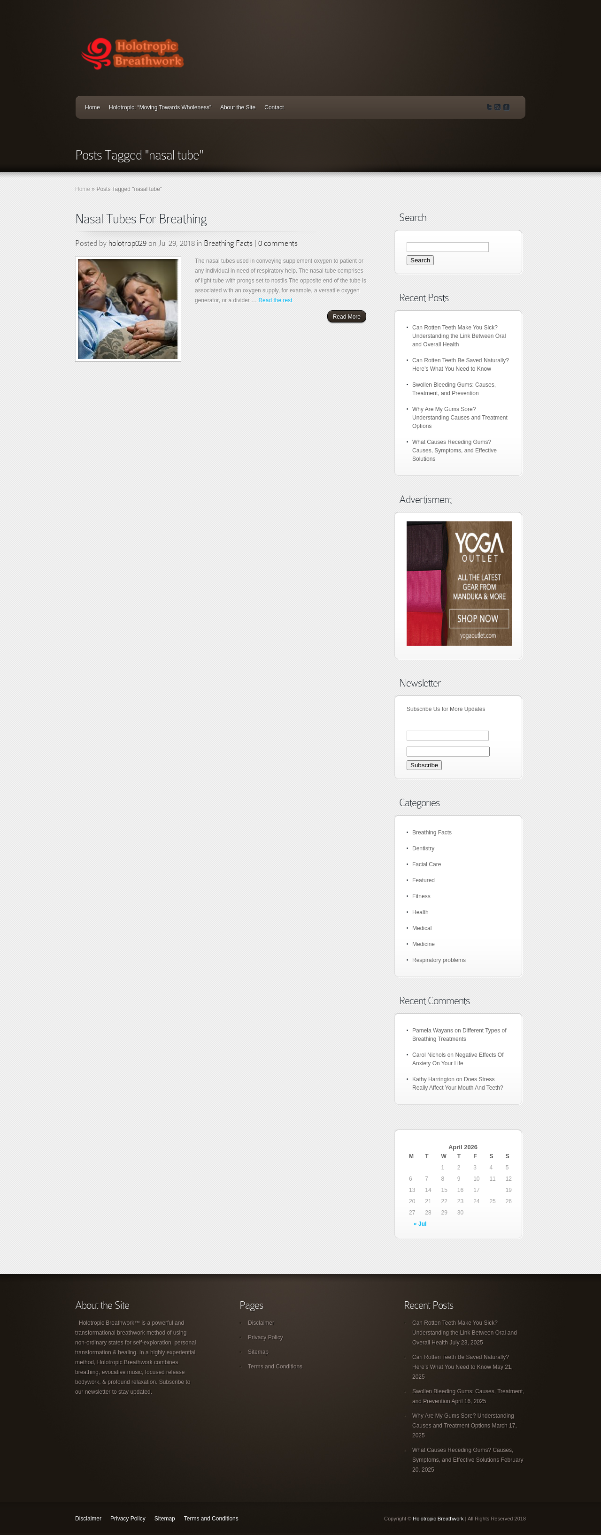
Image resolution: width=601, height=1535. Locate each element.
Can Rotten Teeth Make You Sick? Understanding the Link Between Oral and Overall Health (459, 336)
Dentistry (423, 848)
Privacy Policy (265, 1337)
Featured (423, 880)
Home (92, 107)
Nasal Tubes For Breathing (141, 219)
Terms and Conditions (275, 1366)
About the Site (237, 107)
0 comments (278, 243)
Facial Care (426, 864)
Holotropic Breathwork (438, 1518)
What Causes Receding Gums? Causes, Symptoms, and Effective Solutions (454, 450)
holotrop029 (127, 243)
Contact (274, 107)
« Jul (420, 1224)
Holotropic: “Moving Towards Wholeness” (160, 107)
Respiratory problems (439, 960)
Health (420, 912)
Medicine (423, 944)
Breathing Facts (228, 243)
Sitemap (258, 1352)
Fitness (421, 896)
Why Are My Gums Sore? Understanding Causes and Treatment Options (460, 417)
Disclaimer (261, 1323)
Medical (421, 928)
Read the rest (275, 300)
